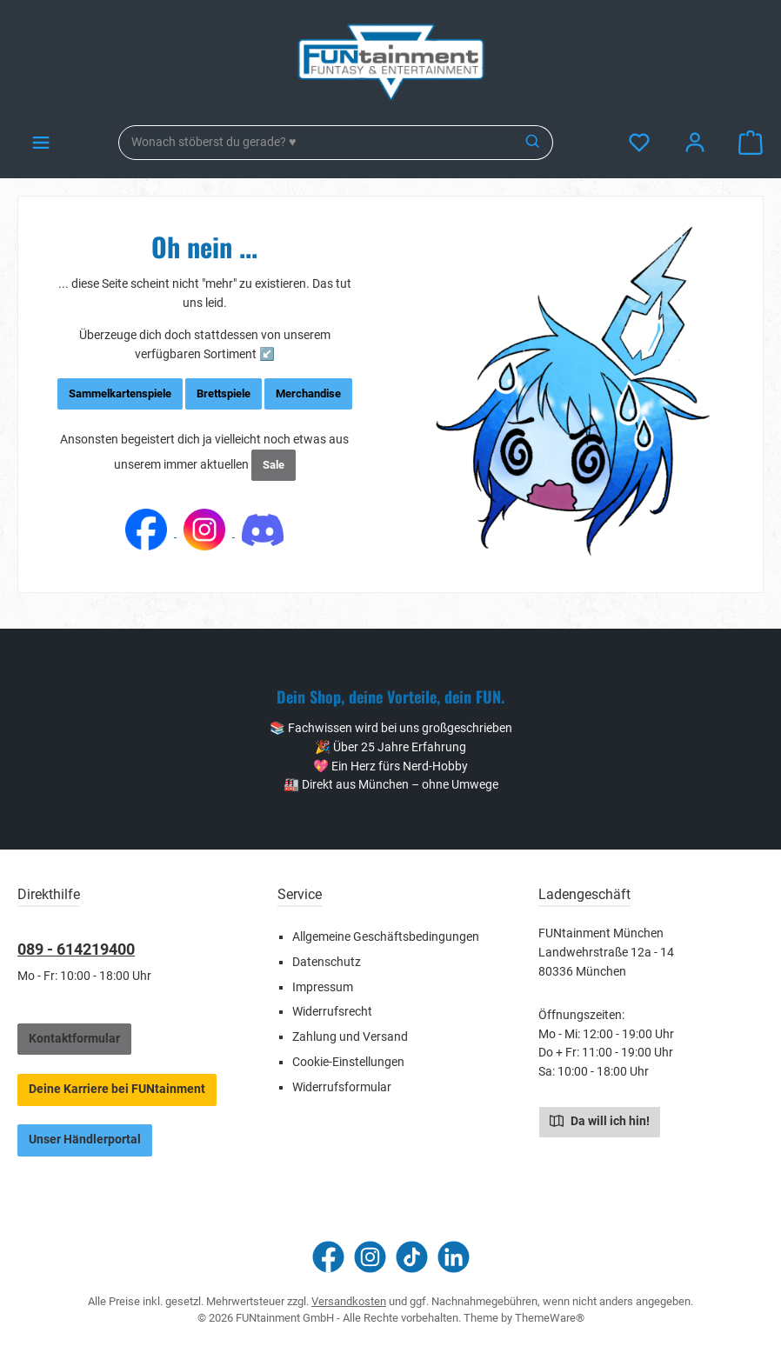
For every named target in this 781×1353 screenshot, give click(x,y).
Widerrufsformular (341, 1087)
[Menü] (40, 143)
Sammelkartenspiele (120, 393)
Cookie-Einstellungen (348, 1062)
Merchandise (308, 393)
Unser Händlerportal (85, 1139)
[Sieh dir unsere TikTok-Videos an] (411, 1256)
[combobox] (316, 142)
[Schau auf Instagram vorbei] (370, 1256)
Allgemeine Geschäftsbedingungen (385, 937)
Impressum (322, 987)
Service (299, 894)
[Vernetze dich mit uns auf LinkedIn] (453, 1256)
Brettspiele (223, 393)
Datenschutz (326, 962)
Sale (273, 464)
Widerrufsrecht (332, 1011)
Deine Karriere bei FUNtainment (117, 1089)
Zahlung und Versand (350, 1037)
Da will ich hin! (600, 1120)
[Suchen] (533, 142)
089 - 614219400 (76, 949)
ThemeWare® (549, 1317)
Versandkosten (348, 1301)
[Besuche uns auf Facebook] (328, 1256)
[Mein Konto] (694, 143)
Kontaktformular (74, 1038)
